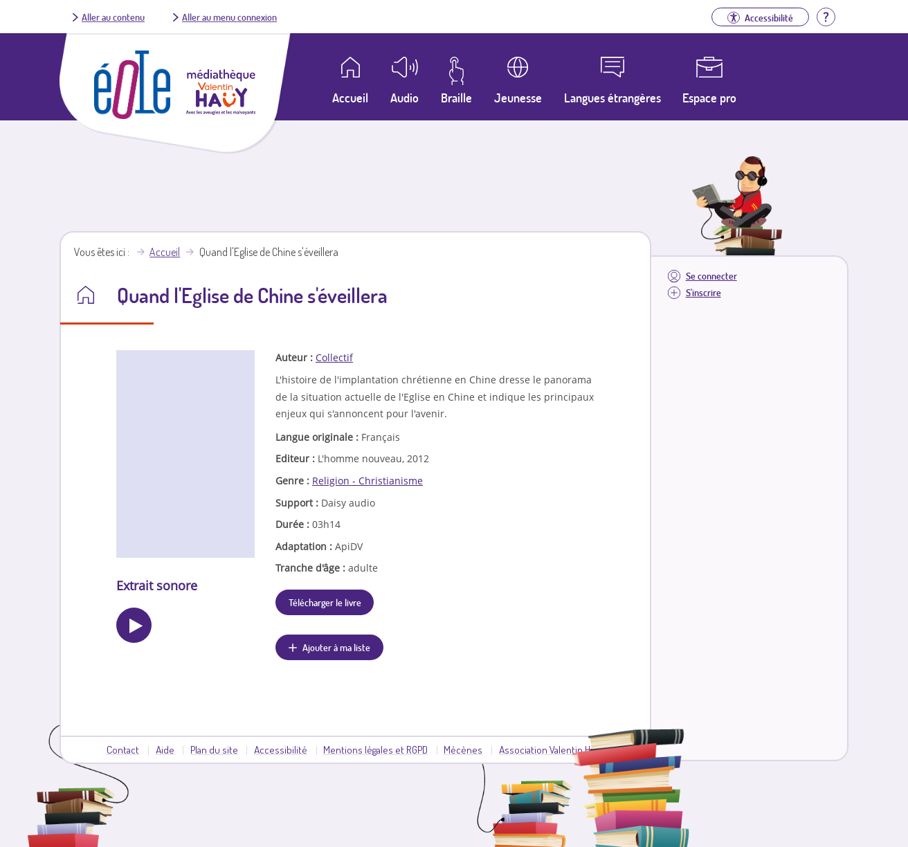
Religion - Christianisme (367, 480)
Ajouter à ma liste (336, 647)
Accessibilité (280, 749)
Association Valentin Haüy (551, 749)
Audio (404, 97)
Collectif (334, 357)
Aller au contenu (113, 16)
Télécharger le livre (325, 602)
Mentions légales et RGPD (375, 749)
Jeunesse (518, 97)
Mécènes (463, 749)
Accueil (164, 252)
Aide (165, 749)
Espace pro (709, 97)
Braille (456, 97)
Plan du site (214, 749)
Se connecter (711, 276)
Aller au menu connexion (229, 16)
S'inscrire (703, 292)
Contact (123, 749)
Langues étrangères (612, 97)
